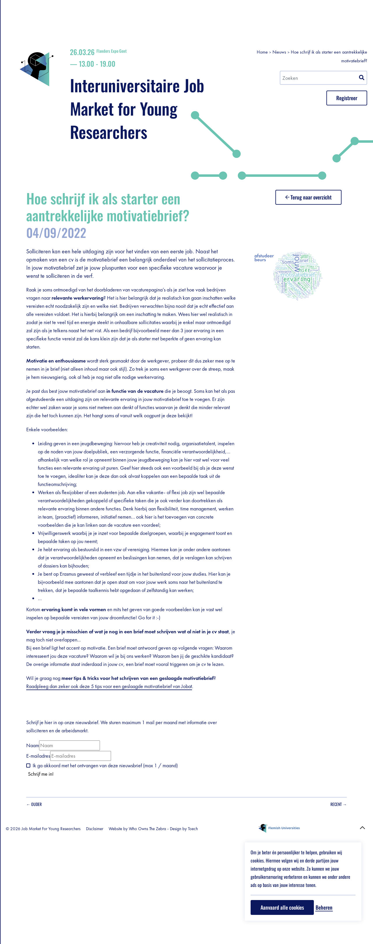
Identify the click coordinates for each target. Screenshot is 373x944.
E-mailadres (124, 864)
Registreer (40, 39)
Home (296, 23)
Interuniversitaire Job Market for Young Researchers (223, 78)
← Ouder (119, 913)
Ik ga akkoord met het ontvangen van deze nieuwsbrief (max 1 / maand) (190, 874)
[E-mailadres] (166, 864)
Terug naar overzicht (337, 195)
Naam (118, 854)
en (93, 22)
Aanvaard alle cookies (282, 907)
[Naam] (155, 854)
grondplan (66, 39)
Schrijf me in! (126, 882)
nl (87, 15)
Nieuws (314, 23)
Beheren (324, 907)
